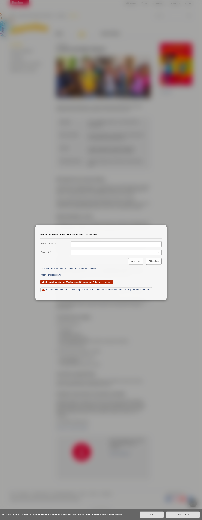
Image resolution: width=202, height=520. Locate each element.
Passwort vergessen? (50, 275)
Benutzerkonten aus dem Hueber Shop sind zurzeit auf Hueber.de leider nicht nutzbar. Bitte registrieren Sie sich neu (97, 290)
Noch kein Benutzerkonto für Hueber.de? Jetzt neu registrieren (68, 269)
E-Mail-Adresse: (47, 243)
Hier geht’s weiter (77, 282)
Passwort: (44, 252)
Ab (159, 252)
